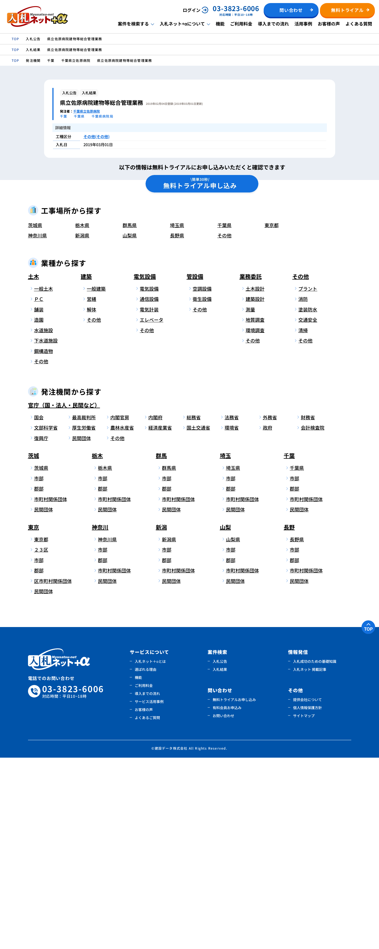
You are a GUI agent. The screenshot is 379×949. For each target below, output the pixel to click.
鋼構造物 (43, 542)
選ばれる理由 (145, 860)
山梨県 (130, 426)
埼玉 (225, 647)
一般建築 (96, 479)
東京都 (271, 416)
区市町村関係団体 (52, 772)
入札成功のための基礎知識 (314, 852)
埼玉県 (177, 416)
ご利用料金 (241, 23)
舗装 (39, 500)
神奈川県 (37, 426)
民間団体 (81, 629)
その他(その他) (96, 136)
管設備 (195, 468)
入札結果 (220, 860)
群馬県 (130, 416)
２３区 (41, 741)
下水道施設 (46, 532)
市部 (39, 669)
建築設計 (255, 490)
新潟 (161, 718)
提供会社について (307, 891)
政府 (267, 619)
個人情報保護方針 (307, 899)
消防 (303, 490)
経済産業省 (160, 619)
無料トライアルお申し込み (234, 891)
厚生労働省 (84, 619)
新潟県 (82, 426)
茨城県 (35, 416)
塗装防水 (307, 500)
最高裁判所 (84, 608)
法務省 (232, 608)
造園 (39, 511)
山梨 (225, 718)
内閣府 (155, 608)
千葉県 (224, 416)
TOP (368, 820)
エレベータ (151, 511)
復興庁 (41, 629)
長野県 (177, 426)
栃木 (97, 647)
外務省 (270, 608)
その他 (224, 426)
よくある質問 (358, 23)
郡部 (39, 680)
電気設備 (145, 468)
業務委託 (251, 468)
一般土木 (43, 479)
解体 (91, 500)
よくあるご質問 (147, 909)
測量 (250, 500)
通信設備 (149, 490)
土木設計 (255, 479)
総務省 (194, 608)
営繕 (91, 490)
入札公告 (220, 852)
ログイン (191, 10)
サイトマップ (304, 907)
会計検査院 (312, 619)
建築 (86, 468)
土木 (33, 468)
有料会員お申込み (227, 899)
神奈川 (100, 718)
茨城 (33, 647)
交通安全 (307, 511)
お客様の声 (329, 23)
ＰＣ (39, 490)
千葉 (289, 647)
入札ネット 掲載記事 (309, 860)
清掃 (303, 521)
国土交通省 (198, 619)
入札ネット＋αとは (150, 852)
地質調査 (255, 511)
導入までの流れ (273, 23)
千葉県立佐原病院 (86, 111)
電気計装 (149, 500)
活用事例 (303, 23)
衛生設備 (202, 490)
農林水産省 (122, 619)
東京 (33, 718)
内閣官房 (119, 608)
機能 (220, 23)
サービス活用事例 (149, 892)
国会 (39, 608)
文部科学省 (46, 619)
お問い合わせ (223, 907)
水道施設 (43, 521)
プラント (307, 479)
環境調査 (255, 521)
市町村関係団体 (50, 690)
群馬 (161, 647)
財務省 (308, 608)
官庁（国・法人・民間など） (64, 596)
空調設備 (202, 479)
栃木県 (82, 416)
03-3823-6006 (73, 883)
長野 (289, 718)
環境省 (232, 619)
